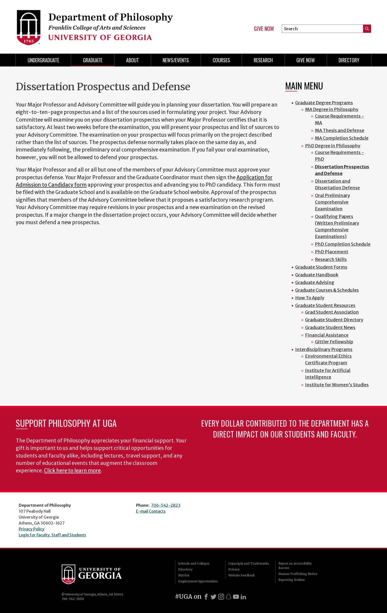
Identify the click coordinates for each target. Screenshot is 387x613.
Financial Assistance (326, 335)
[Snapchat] (229, 597)
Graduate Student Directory (334, 320)
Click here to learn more (72, 470)
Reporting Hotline (291, 580)
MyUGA (183, 575)
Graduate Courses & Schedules (327, 290)
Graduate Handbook (316, 275)
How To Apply (309, 298)
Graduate (92, 60)
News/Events (176, 60)
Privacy (234, 569)
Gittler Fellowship (334, 342)
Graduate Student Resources (325, 305)
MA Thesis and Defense (339, 130)
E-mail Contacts (151, 511)
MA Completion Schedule (341, 138)
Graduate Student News (330, 327)
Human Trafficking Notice (297, 574)
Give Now (264, 28)
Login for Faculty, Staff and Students (52, 534)
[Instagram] (221, 597)
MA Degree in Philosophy (331, 109)
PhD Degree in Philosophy (332, 146)
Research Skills (331, 259)
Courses (221, 60)
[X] (213, 597)
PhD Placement (331, 252)
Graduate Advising (314, 282)
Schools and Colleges (194, 563)
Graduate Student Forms (321, 267)
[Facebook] (206, 597)
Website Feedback (241, 575)
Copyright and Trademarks (248, 563)
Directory (349, 60)
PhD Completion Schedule (342, 244)
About (132, 60)
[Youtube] (236, 597)
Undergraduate (43, 60)
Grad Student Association (332, 312)
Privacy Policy (31, 528)
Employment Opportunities (198, 581)
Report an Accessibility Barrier (295, 566)
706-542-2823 (165, 505)
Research (263, 60)
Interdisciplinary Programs (323, 349)
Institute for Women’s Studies (337, 385)
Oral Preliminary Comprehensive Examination (332, 202)
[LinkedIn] (243, 597)
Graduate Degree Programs (324, 103)
